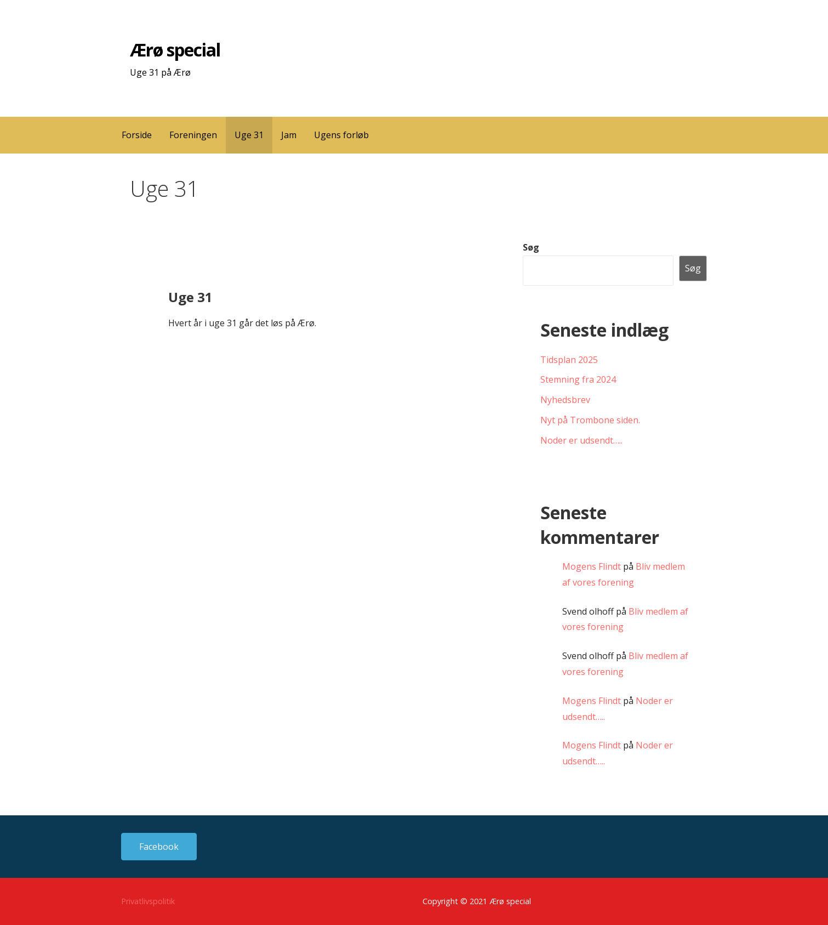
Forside (137, 135)
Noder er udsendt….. (581, 440)
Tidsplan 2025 (569, 360)
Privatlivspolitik (148, 901)
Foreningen (193, 135)
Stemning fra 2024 (578, 379)
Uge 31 (249, 135)
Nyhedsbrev (565, 400)
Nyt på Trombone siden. (590, 420)
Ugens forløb (341, 135)
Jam (288, 135)
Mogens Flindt (591, 566)
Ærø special (175, 49)
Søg (531, 247)
